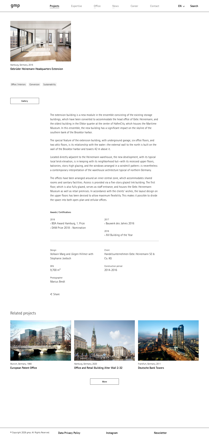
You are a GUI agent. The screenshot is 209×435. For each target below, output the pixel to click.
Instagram (112, 433)
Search (194, 6)
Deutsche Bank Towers (151, 368)
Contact (154, 6)
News (115, 6)
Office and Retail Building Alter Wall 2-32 (98, 368)
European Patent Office (23, 368)
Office (97, 6)
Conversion (34, 84)
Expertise (76, 6)
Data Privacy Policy (69, 433)
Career (134, 6)
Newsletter (160, 433)
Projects (54, 6)
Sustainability (49, 84)
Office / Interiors (18, 84)
